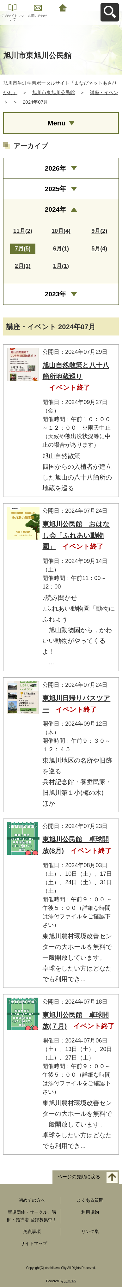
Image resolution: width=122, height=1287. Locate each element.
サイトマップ (34, 1243)
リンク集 (90, 1231)
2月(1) (23, 266)
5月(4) (99, 248)
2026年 (55, 168)
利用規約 (90, 1212)
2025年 (55, 188)
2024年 (55, 209)
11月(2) (22, 231)
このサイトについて (13, 17)
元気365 (70, 1281)
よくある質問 (90, 1200)
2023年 (55, 294)
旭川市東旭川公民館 (53, 92)
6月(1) (61, 248)
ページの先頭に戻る (79, 1177)
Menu (56, 123)
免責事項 (32, 1231)
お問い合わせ (37, 15)
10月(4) (61, 231)
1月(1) (61, 266)
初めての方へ (32, 1200)
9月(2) (99, 231)
